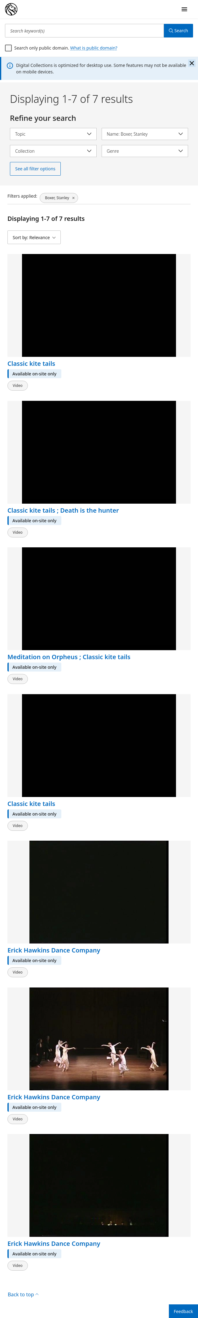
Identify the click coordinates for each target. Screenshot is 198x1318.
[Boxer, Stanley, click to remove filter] (59, 198)
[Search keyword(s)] (84, 30)
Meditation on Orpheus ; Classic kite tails (68, 657)
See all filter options (35, 169)
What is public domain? (93, 48)
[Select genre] (145, 151)
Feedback (183, 1311)
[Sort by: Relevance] (34, 237)
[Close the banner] (192, 63)
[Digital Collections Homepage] (11, 9)
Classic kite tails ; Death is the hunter (63, 510)
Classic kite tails (31, 364)
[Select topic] (53, 134)
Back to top (23, 1294)
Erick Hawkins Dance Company (53, 950)
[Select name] (145, 134)
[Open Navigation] (184, 9)
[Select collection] (53, 151)
